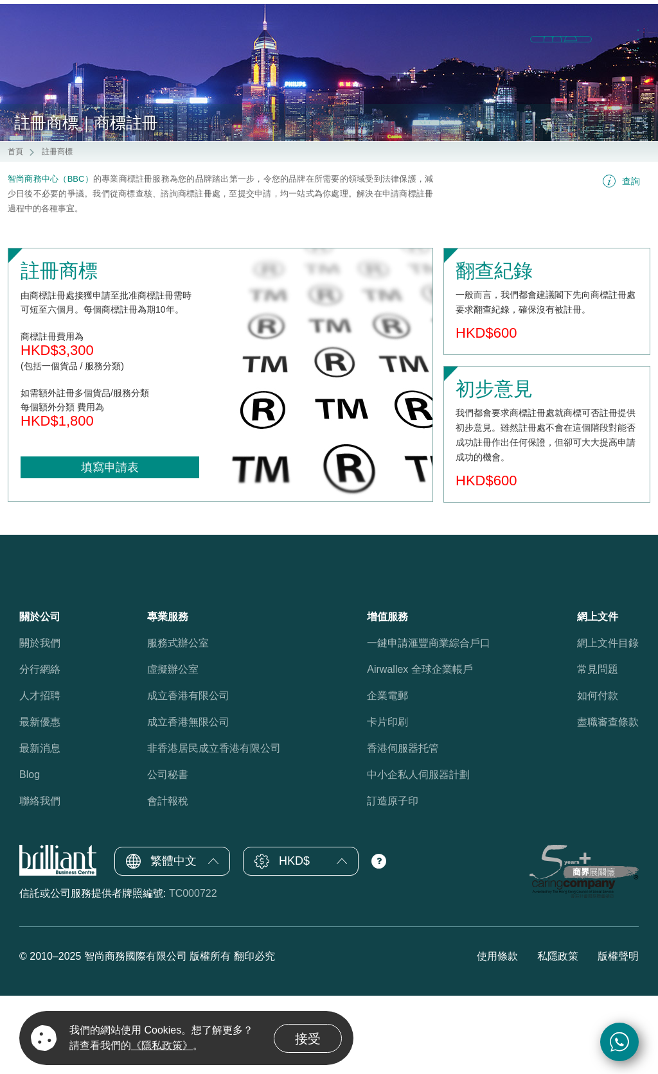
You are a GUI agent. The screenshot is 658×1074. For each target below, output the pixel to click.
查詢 (631, 260)
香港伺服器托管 (403, 827)
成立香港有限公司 (188, 774)
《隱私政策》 (162, 1045)
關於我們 (39, 721)
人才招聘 (39, 774)
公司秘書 (167, 853)
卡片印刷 (387, 800)
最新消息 (39, 827)
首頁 (15, 230)
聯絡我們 (39, 879)
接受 (308, 1039)
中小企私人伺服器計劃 (418, 853)
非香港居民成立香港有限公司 (214, 827)
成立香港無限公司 (188, 800)
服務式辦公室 (178, 721)
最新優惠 (39, 800)
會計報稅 (167, 879)
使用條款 (497, 1034)
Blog (29, 853)
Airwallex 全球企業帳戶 (419, 748)
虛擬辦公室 (173, 748)
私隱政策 (557, 1034)
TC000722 (193, 972)
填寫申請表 (110, 546)
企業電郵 (387, 774)
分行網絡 (39, 748)
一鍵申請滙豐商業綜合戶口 (428, 721)
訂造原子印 (392, 879)
